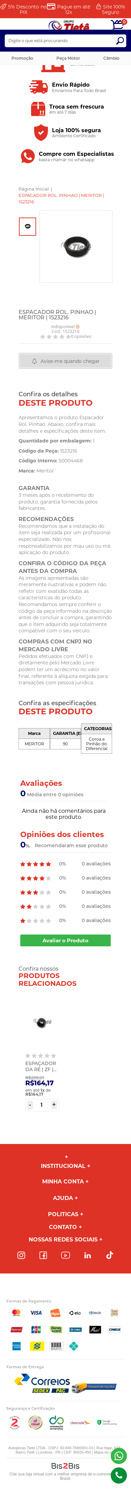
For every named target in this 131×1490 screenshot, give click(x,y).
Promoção (22, 58)
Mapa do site (104, 1452)
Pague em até (73, 9)
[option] (27, 226)
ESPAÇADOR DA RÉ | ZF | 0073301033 (40, 1069)
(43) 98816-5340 (119, 1456)
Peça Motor (68, 58)
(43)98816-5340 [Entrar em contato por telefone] (119, 1475)
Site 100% (113, 9)
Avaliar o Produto (65, 940)
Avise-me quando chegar (70, 361)
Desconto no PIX (27, 9)
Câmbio (111, 58)
